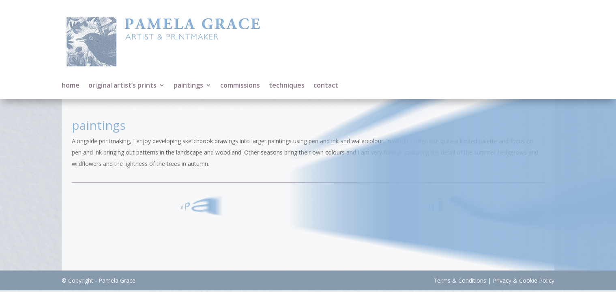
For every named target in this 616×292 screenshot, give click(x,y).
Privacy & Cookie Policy (523, 280)
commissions (240, 86)
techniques (287, 86)
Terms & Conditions (460, 280)
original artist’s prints (122, 86)
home (70, 86)
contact (325, 86)
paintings (188, 86)
